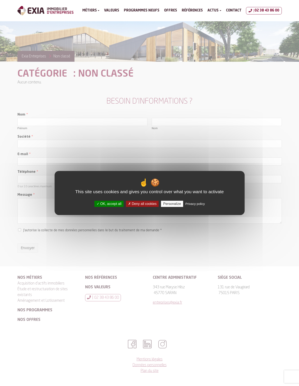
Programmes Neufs (141, 10)
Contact (234, 10)
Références (192, 10)
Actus (213, 10)
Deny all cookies (142, 204)
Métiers (89, 10)
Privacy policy (195, 204)
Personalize (172, 204)
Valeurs (111, 10)
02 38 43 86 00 (264, 11)
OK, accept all (109, 204)
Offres (170, 10)
